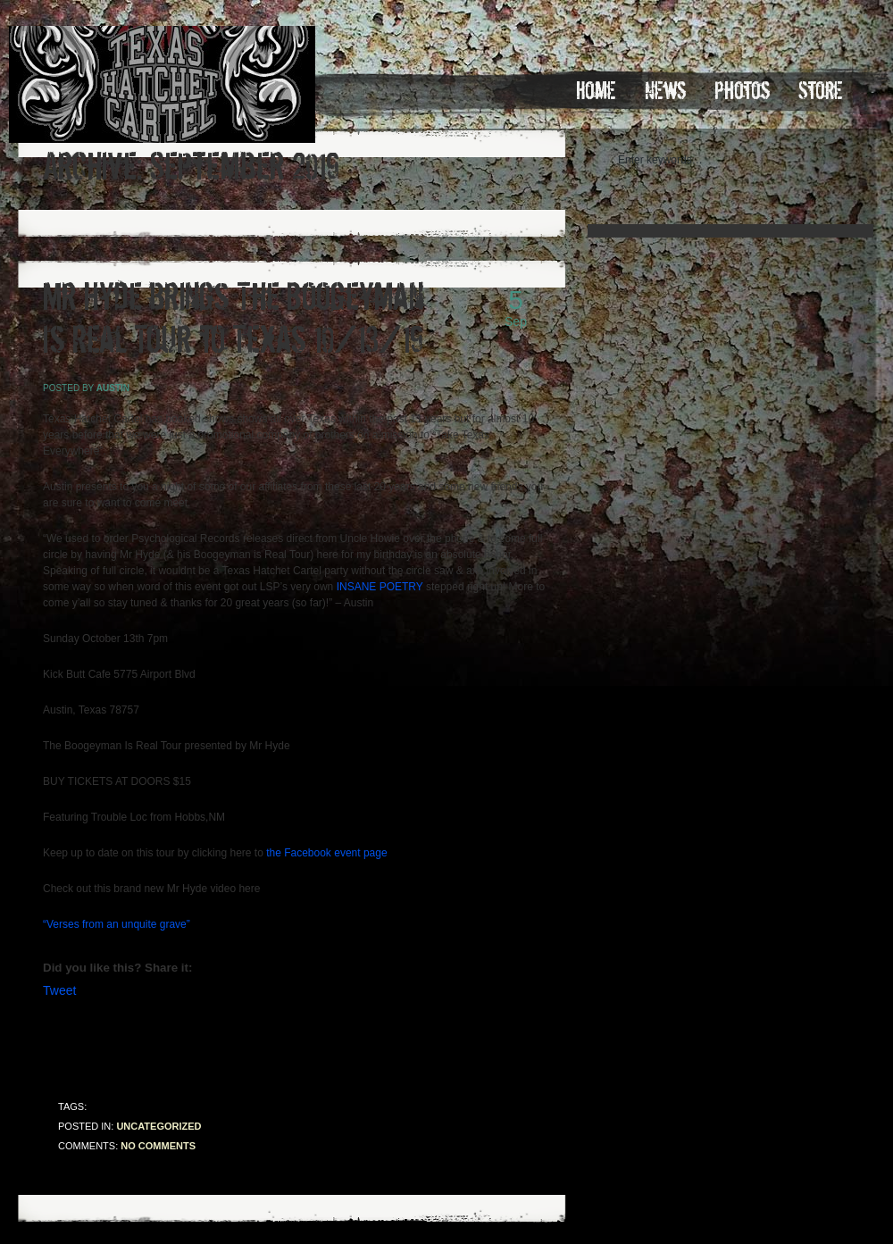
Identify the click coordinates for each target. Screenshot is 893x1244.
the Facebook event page (326, 853)
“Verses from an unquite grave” (116, 924)
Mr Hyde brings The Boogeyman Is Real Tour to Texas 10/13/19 (233, 319)
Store (820, 91)
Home (596, 91)
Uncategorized (158, 1126)
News (665, 91)
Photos (742, 91)
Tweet (59, 990)
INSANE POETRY (380, 586)
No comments (158, 1145)
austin (112, 388)
